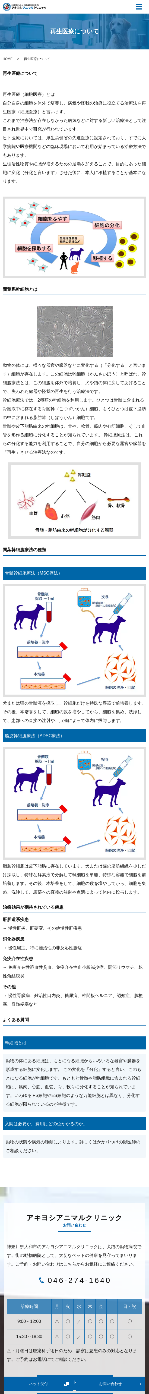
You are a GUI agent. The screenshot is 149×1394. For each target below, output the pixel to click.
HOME (7, 59)
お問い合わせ (110, 1384)
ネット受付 (38, 1384)
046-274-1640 (79, 1280)
